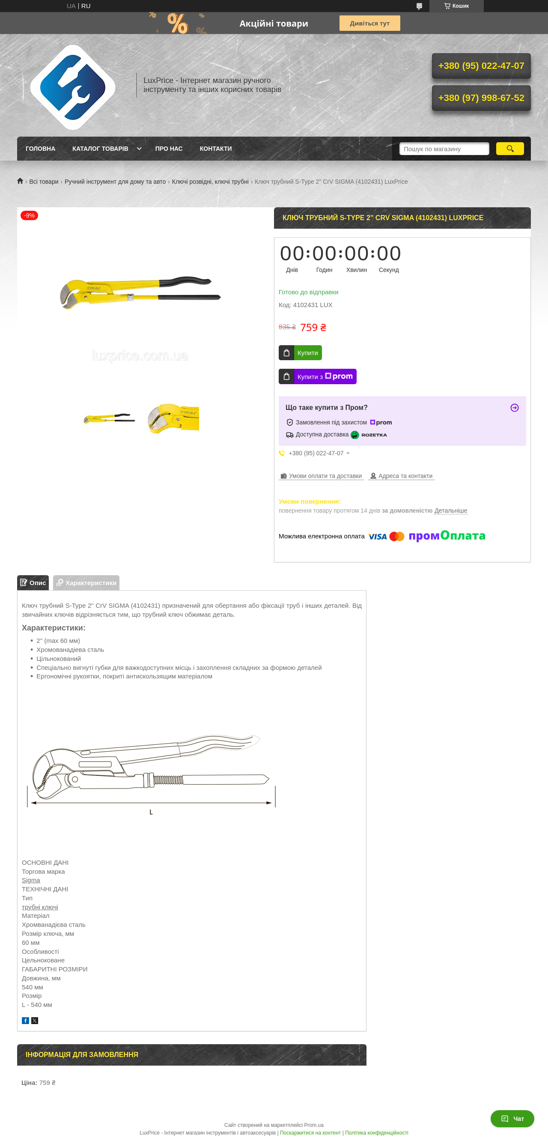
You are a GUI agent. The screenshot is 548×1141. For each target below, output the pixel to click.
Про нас (169, 148)
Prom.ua (314, 1125)
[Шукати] (510, 148)
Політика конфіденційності (376, 1133)
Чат (512, 1119)
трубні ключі (40, 907)
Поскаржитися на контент (310, 1133)
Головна (40, 148)
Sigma (31, 880)
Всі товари (43, 181)
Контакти (216, 148)
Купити (308, 352)
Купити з (325, 376)
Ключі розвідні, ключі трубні (210, 181)
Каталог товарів (100, 148)
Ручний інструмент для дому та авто (115, 181)
